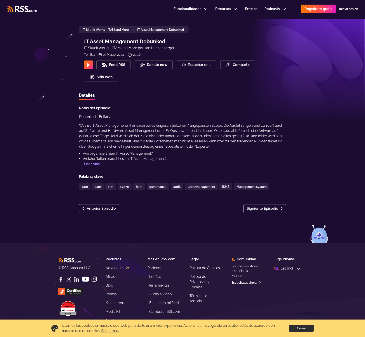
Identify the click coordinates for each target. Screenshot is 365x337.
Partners (154, 268)
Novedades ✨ (118, 268)
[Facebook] (61, 279)
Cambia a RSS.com (164, 311)
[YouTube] (85, 279)
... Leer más (89, 164)
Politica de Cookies (204, 268)
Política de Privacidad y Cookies (199, 282)
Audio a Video (160, 294)
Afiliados (112, 277)
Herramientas (158, 285)
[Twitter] (68, 279)
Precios (251, 9)
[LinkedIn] (76, 279)
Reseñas (154, 277)
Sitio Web (101, 77)
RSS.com (237, 275)
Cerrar (301, 328)
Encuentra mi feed (164, 303)
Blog (109, 285)
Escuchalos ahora (246, 282)
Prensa (111, 294)
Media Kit (113, 311)
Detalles (87, 95)
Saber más (110, 331)
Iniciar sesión (348, 9)
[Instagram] (94, 279)
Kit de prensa (116, 303)
